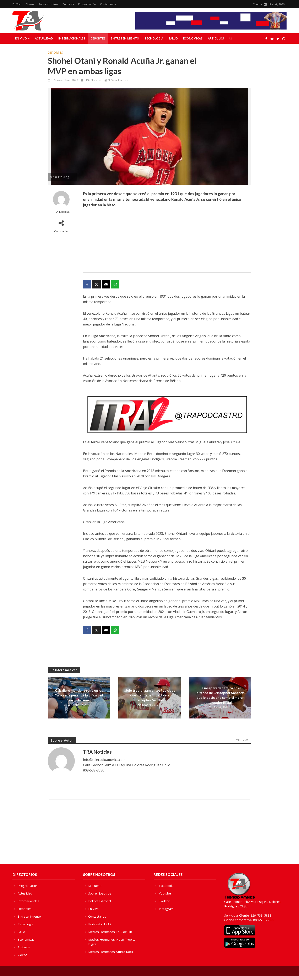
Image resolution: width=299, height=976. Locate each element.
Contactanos (108, 4)
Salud (173, 38)
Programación (87, 4)
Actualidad (44, 38)
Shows (30, 4)
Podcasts (68, 4)
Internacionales (71, 38)
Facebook (166, 886)
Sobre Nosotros (48, 4)
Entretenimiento (125, 38)
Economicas (192, 38)
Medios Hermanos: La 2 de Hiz (110, 932)
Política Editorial (99, 901)
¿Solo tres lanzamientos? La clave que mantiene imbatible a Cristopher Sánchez (149, 695)
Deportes (98, 38)
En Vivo (17, 4)
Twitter (164, 901)
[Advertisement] (167, 243)
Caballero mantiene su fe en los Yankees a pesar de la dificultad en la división (79, 695)
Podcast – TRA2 (99, 924)
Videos (22, 955)
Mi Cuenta (95, 886)
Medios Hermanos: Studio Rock (110, 952)
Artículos (216, 38)
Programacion (28, 886)
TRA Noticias (93, 80)
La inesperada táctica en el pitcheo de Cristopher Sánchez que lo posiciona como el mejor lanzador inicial (220, 695)
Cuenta (257, 4)
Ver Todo (242, 739)
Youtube (165, 893)
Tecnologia (154, 38)
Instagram (166, 909)
